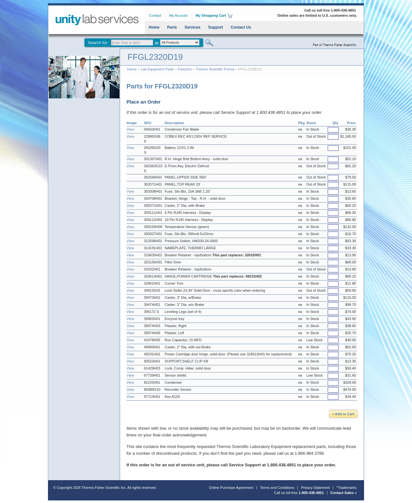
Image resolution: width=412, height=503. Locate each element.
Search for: (98, 42)
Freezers (185, 69)
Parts (172, 27)
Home (154, 27)
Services (192, 27)
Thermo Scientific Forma (215, 69)
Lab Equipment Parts (157, 69)
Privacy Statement (315, 487)
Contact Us (241, 27)
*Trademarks (346, 487)
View (130, 129)
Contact (155, 15)
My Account (178, 15)
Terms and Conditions (277, 487)
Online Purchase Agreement (231, 487)
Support (215, 27)
